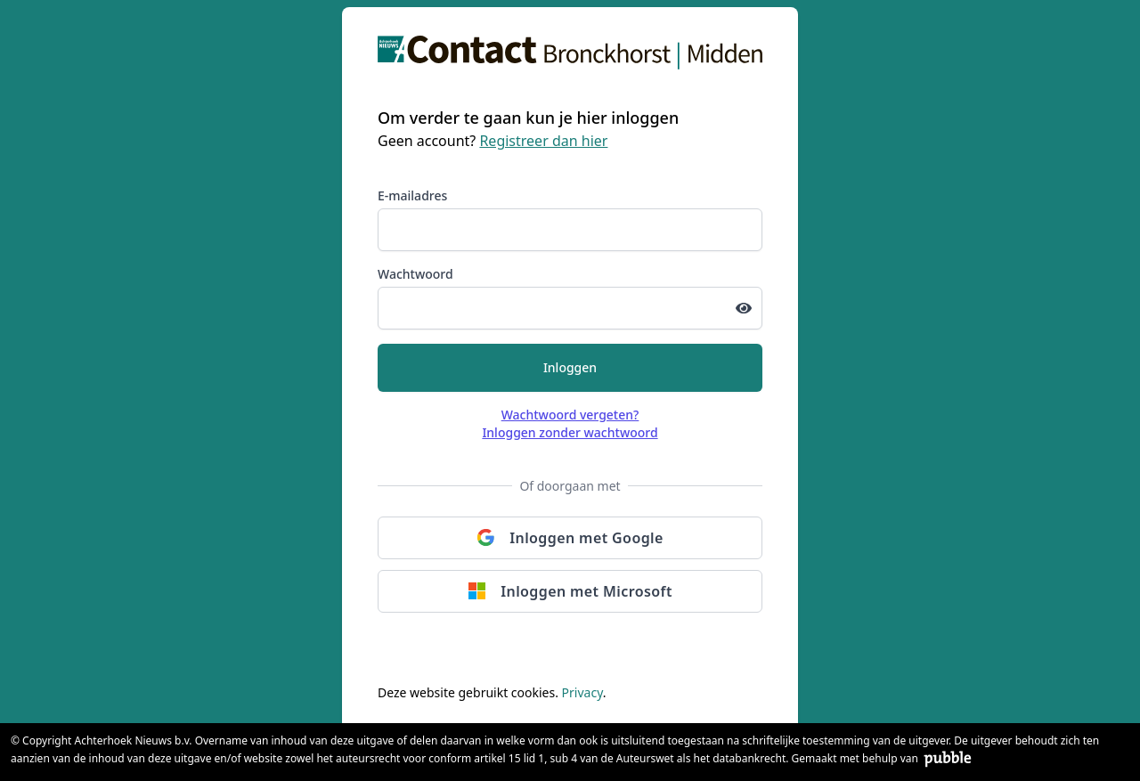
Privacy (582, 692)
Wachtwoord (415, 273)
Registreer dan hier (543, 141)
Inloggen (570, 367)
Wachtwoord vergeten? (570, 414)
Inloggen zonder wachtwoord (569, 432)
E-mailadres (412, 195)
